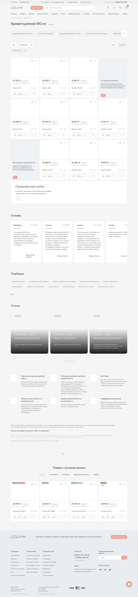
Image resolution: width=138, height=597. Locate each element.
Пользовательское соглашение (46, 593)
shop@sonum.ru (79, 560)
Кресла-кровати (42, 14)
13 (36, 511)
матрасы (14, 14)
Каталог (37, 8)
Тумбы (63, 14)
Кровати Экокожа (68, 286)
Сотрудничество (72, 2)
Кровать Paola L (106, 170)
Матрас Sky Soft (106, 511)
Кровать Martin (76, 129)
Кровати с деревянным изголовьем (64, 281)
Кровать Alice (46, 88)
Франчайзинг (47, 555)
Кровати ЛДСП (53, 286)
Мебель (96, 474)
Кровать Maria (47, 129)
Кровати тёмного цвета (106, 286)
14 (65, 129)
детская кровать (75, 435)
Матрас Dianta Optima (78, 511)
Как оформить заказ (33, 565)
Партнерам (54, 474)
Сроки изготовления (17, 568)
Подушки (54, 14)
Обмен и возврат (32, 559)
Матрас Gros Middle (48, 511)
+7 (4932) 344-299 (81, 557)
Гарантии (14, 559)
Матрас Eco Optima (19, 511)
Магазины (23, 2)
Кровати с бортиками (110, 281)
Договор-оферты (32, 572)
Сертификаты (15, 555)
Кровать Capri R (47, 170)
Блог (12, 572)
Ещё (12, 294)
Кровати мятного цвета (86, 286)
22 (35, 88)
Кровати (23, 14)
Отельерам (46, 559)
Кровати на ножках (18, 281)
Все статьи (69, 361)
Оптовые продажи (49, 565)
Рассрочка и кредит (33, 555)
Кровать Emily (17, 129)
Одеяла (124, 14)
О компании (45, 2)
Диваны (31, 14)
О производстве (48, 575)
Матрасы (42, 474)
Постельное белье (98, 14)
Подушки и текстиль (81, 474)
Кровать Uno (17, 88)
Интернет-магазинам (50, 562)
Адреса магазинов (119, 537)
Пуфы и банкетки (113, 14)
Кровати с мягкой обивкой (35, 286)
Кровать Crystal (106, 129)
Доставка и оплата (58, 2)
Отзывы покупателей (18, 575)
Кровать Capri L (76, 170)
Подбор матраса (86, 2)
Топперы (86, 14)
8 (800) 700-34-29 (121, 2)
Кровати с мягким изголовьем (89, 281)
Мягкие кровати (17, 286)
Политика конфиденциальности (19, 593)
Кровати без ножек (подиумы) (38, 281)
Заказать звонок (109, 2)
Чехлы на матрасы (74, 14)
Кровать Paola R (76, 88)
